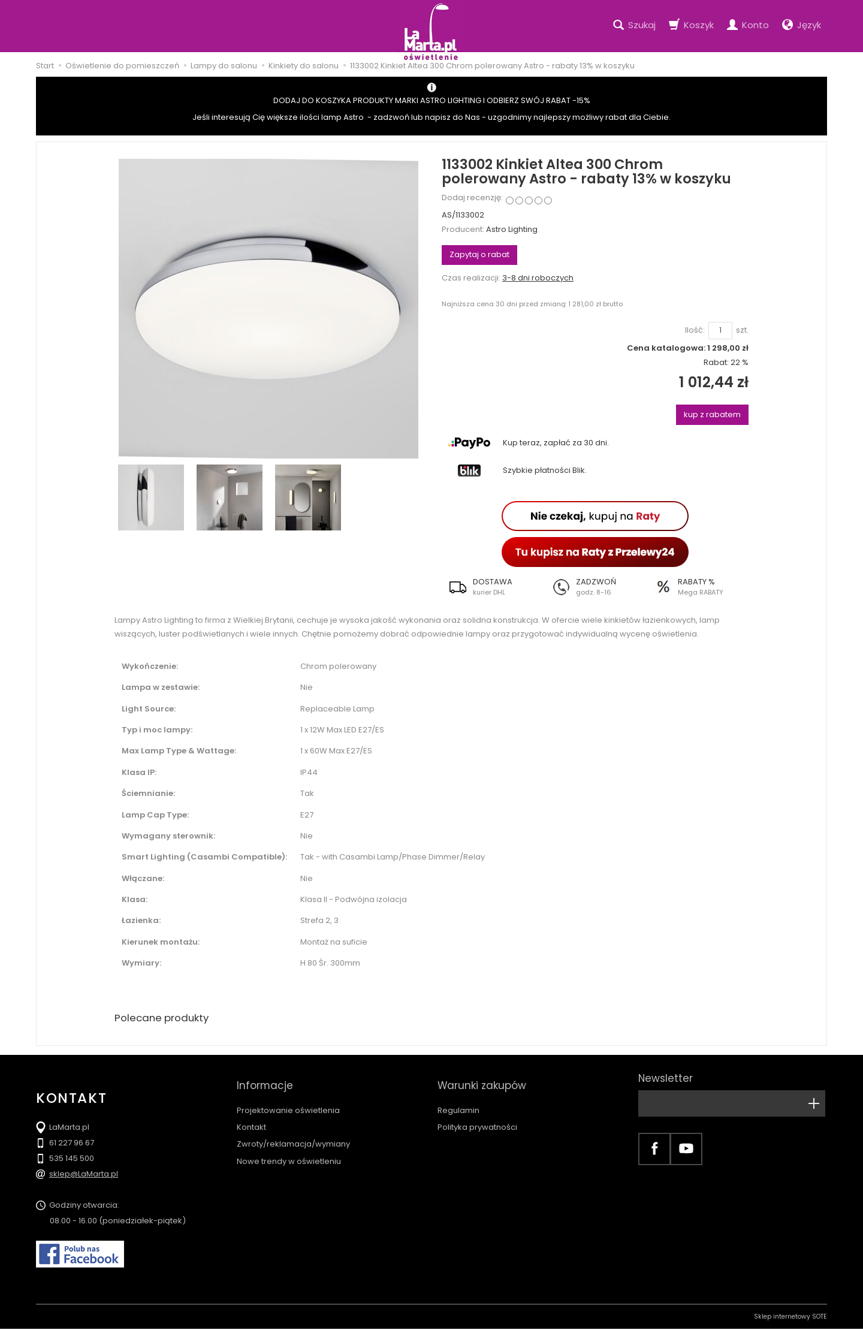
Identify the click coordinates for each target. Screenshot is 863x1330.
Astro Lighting (512, 229)
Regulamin (458, 1099)
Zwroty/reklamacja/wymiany (293, 1133)
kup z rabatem (712, 414)
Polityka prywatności (477, 1116)
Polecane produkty (164, 1018)
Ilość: (695, 330)
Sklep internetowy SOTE (790, 1317)
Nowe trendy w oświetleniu (289, 1150)
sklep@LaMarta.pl (83, 1175)
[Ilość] (720, 330)
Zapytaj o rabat (479, 254)
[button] (493, 587)
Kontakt (251, 1116)
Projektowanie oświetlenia (288, 1099)
